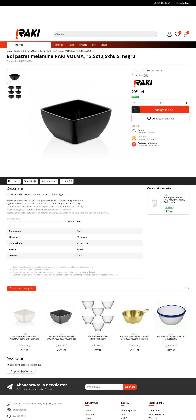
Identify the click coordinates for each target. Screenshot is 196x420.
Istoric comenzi (156, 414)
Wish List (153, 418)
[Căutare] (154, 34)
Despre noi (59, 45)
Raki (146, 75)
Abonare (130, 387)
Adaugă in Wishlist (160, 119)
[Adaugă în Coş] (160, 110)
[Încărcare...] (186, 34)
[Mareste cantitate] (186, 103)
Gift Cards (83, 45)
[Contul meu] (170, 34)
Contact (104, 45)
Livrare (71, 45)
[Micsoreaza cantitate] (134, 103)
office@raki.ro (181, 3)
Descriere (13, 181)
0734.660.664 (162, 3)
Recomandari (49, 181)
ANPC (124, 418)
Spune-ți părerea (21, 371)
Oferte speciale (128, 410)
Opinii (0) (67, 181)
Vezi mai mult (74, 221)
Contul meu (154, 410)
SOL (123, 414)
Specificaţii (30, 181)
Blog (93, 45)
